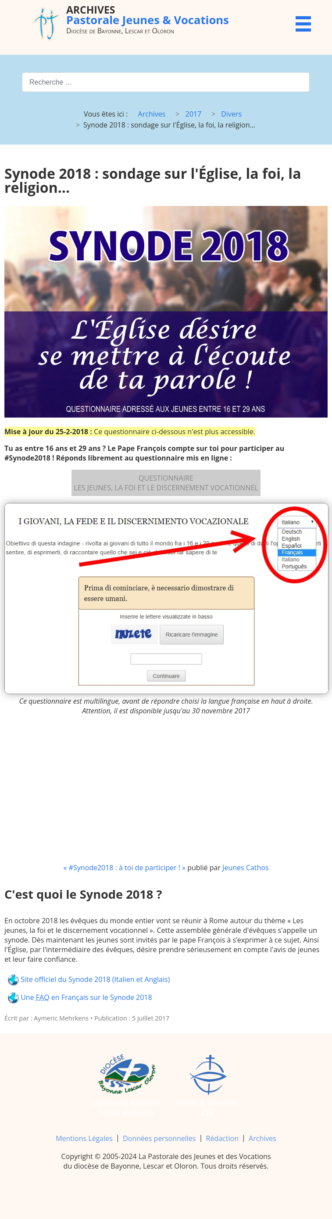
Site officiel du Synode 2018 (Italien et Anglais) (89, 979)
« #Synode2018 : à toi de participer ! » (124, 867)
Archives (262, 1138)
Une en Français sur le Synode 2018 (80, 997)
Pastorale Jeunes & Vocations (147, 15)
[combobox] (166, 82)
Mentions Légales (84, 1138)
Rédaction (222, 1138)
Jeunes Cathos (245, 867)
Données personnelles (159, 1138)
